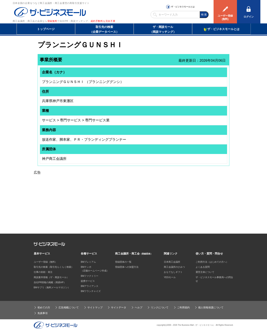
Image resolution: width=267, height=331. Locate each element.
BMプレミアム (88, 262)
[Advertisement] (134, 202)
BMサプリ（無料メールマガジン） (52, 287)
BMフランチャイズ (91, 291)
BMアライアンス (89, 286)
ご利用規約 (183, 307)
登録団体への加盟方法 (126, 267)
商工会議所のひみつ (174, 267)
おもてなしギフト (173, 272)
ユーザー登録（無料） (45, 262)
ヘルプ (138, 307)
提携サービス (88, 281)
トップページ (46, 29)
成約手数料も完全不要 (102, 21)
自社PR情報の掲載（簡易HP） (50, 282)
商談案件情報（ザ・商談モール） (51, 277)
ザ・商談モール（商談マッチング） (163, 29)
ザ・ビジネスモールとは (183, 6)
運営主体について (205, 272)
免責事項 (42, 313)
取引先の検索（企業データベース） (104, 29)
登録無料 (52, 21)
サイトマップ (95, 307)
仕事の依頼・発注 (43, 272)
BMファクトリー (89, 276)
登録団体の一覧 (123, 262)
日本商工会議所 (172, 262)
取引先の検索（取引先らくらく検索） (54, 267)
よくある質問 (203, 267)
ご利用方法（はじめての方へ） (212, 262)
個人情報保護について (211, 307)
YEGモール (170, 277)
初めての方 (43, 307)
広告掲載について (69, 307)
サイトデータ (118, 307)
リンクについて (160, 307)
